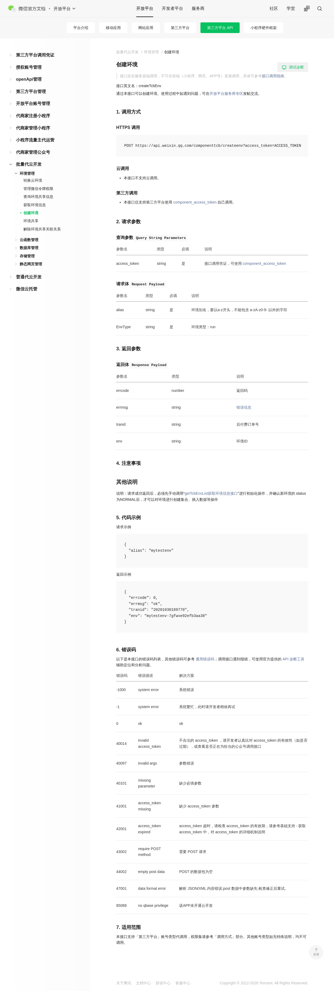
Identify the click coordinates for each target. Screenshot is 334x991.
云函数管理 (29, 240)
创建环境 (30, 213)
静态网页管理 (31, 264)
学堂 (291, 8)
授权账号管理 (29, 67)
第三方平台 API (220, 28)
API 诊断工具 (293, 659)
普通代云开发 (29, 277)
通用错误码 (205, 659)
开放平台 (144, 8)
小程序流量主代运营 (35, 140)
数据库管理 (29, 248)
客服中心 (182, 983)
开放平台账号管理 (33, 103)
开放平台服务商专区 (226, 93)
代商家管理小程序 (33, 128)
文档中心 (143, 983)
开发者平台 (172, 8)
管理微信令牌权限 (38, 188)
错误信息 (243, 407)
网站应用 (145, 28)
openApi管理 (29, 79)
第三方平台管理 (31, 91)
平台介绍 (80, 28)
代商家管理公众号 (33, 152)
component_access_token (195, 202)
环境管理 (27, 173)
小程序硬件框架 (264, 28)
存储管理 (27, 256)
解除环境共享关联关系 (42, 229)
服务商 (198, 8)
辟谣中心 (163, 983)
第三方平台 (180, 28)
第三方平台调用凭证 (35, 55)
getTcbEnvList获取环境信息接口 (211, 493)
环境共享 (30, 221)
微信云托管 (26, 289)
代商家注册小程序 (33, 115)
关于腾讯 (123, 983)
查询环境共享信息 (38, 196)
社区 (273, 8)
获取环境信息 (34, 205)
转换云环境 (32, 180)
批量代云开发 (29, 164)
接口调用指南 (273, 76)
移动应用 (113, 28)
